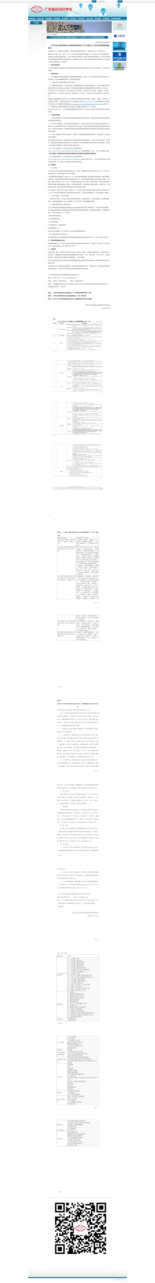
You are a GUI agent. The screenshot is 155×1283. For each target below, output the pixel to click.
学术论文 (73, 18)
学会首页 (32, 18)
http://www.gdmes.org (88, 101)
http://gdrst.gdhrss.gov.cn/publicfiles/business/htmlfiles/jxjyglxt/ (86, 104)
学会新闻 (48, 18)
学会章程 (106, 18)
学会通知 (57, 18)
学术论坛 (81, 18)
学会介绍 (40, 18)
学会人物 (89, 18)
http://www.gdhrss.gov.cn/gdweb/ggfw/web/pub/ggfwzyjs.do (65, 151)
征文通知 (65, 18)
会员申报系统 (116, 18)
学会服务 (98, 18)
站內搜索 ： (110, 1)
